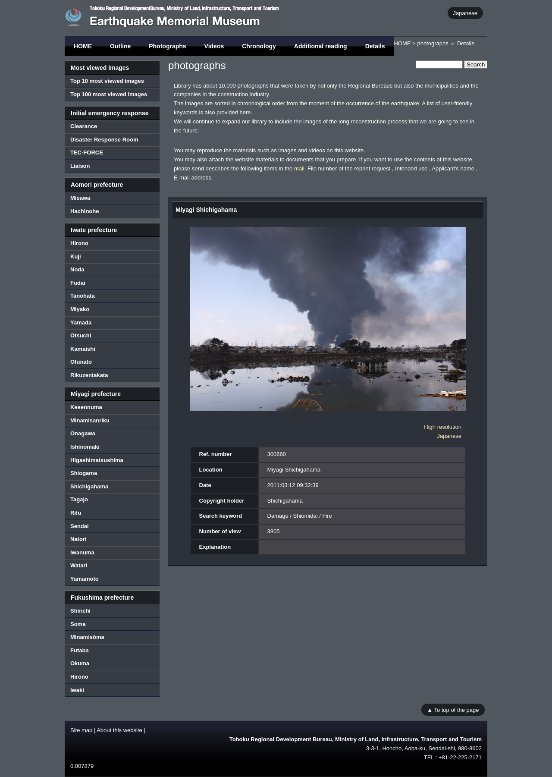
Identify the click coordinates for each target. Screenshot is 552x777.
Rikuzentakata (89, 375)
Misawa (80, 198)
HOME (83, 46)
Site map (81, 730)
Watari (78, 565)
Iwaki (77, 690)
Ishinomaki (85, 447)
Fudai (77, 283)
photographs (432, 43)
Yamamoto (84, 579)
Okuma (79, 663)
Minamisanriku (90, 420)
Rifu (75, 513)
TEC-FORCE (86, 152)
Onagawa (82, 433)
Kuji (75, 256)
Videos (214, 46)
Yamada (80, 322)
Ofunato (81, 362)
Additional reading (320, 46)
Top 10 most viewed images (107, 81)
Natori (78, 539)
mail (299, 168)
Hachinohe (84, 211)
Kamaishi (82, 349)
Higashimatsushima (96, 460)
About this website (119, 730)
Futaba (79, 650)
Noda (77, 269)
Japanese (465, 12)
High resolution (442, 427)
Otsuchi (80, 335)
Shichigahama (89, 486)
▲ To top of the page (453, 709)
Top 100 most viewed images (108, 94)
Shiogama (83, 473)
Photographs (167, 46)
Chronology (259, 46)
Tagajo (79, 499)
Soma (77, 624)
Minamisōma (87, 637)
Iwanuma (82, 552)
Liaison (80, 166)
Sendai (79, 526)
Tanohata (82, 296)
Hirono (79, 243)
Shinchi (80, 610)
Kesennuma (86, 407)
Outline (120, 46)
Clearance (83, 126)
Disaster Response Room (104, 139)
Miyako (79, 309)
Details (375, 46)
